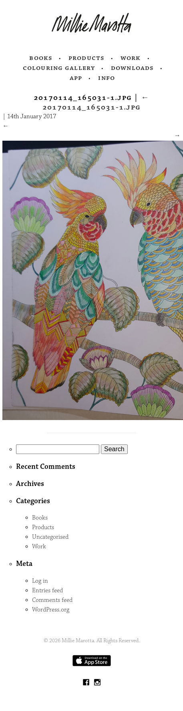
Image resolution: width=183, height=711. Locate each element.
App (76, 78)
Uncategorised (50, 537)
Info (106, 78)
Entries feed (47, 590)
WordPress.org (50, 609)
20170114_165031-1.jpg (95, 102)
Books (40, 58)
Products (86, 58)
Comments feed (52, 600)
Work (131, 58)
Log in (40, 581)
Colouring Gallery (59, 68)
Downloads (132, 68)
